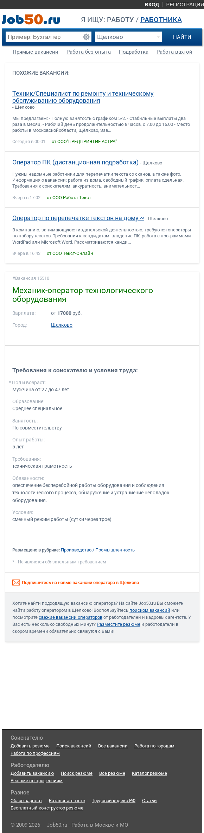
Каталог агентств (67, 800)
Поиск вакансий (73, 746)
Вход (152, 4)
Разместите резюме (118, 624)
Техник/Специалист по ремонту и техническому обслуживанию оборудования (83, 97)
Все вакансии (113, 746)
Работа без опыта (88, 52)
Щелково (61, 325)
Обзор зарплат (26, 800)
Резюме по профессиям (37, 780)
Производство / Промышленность (98, 550)
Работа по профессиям (35, 753)
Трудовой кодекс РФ (113, 800)
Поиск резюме (77, 773)
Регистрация (185, 4)
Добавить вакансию (32, 773)
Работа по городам (154, 746)
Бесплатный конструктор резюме (47, 808)
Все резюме (112, 773)
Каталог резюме (149, 773)
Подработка (133, 52)
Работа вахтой (174, 52)
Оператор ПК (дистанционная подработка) (75, 162)
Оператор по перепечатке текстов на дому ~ (78, 218)
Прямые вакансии (35, 52)
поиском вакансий (149, 610)
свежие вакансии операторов (70, 617)
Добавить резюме (30, 746)
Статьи (149, 800)
